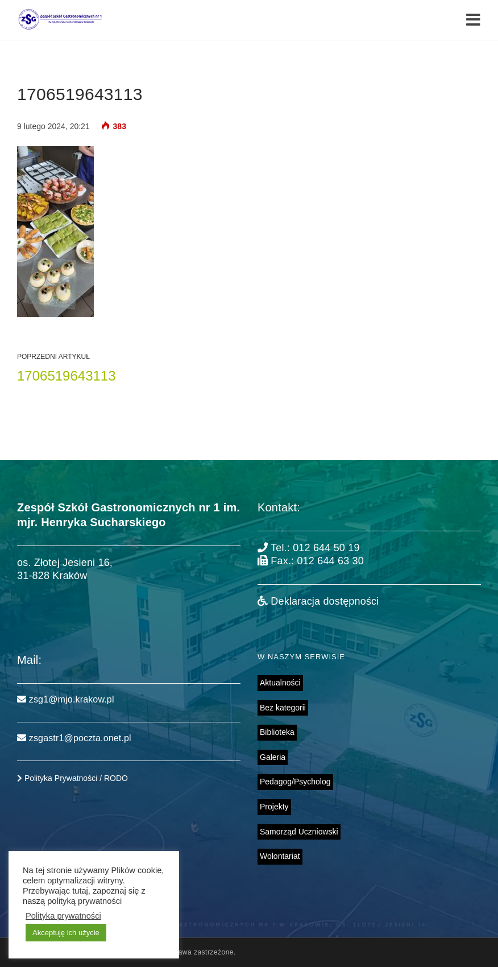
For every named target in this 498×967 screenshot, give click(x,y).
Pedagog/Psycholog (295, 781)
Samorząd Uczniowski (299, 831)
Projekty (274, 806)
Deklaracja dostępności (318, 601)
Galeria (272, 757)
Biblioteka (277, 732)
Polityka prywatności (63, 915)
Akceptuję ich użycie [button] (65, 932)
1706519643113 (66, 375)
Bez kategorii (283, 707)
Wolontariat (280, 856)
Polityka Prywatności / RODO (72, 778)
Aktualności (280, 682)
